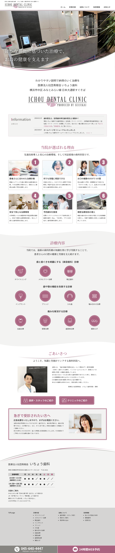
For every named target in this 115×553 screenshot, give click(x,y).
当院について (85, 7)
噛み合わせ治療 (40, 530)
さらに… (89, 133)
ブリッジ (37, 525)
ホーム (63, 7)
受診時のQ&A (64, 520)
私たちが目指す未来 (91, 515)
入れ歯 (37, 528)
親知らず (37, 540)
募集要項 (57, 126)
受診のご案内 (64, 518)
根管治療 (37, 535)
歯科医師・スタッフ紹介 (67, 515)
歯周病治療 (38, 538)
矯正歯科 (37, 520)
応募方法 (88, 520)
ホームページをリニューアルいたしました (59, 130)
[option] (57, 41)
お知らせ (107, 7)
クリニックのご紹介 (77, 400)
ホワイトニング (40, 515)
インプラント (39, 523)
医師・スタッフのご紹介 (41, 400)
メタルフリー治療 (40, 518)
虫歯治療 (37, 533)
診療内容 (72, 7)
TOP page (11, 513)
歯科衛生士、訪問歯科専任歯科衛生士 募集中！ (61, 118)
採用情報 (96, 7)
